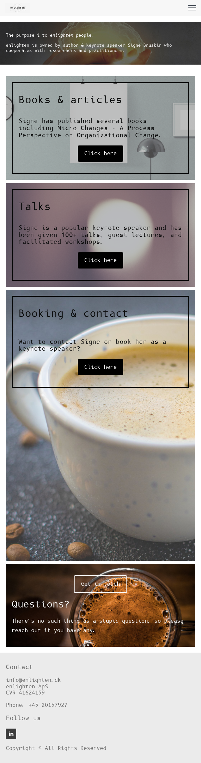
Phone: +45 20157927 (36, 705)
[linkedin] (11, 734)
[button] (192, 8)
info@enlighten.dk (33, 680)
